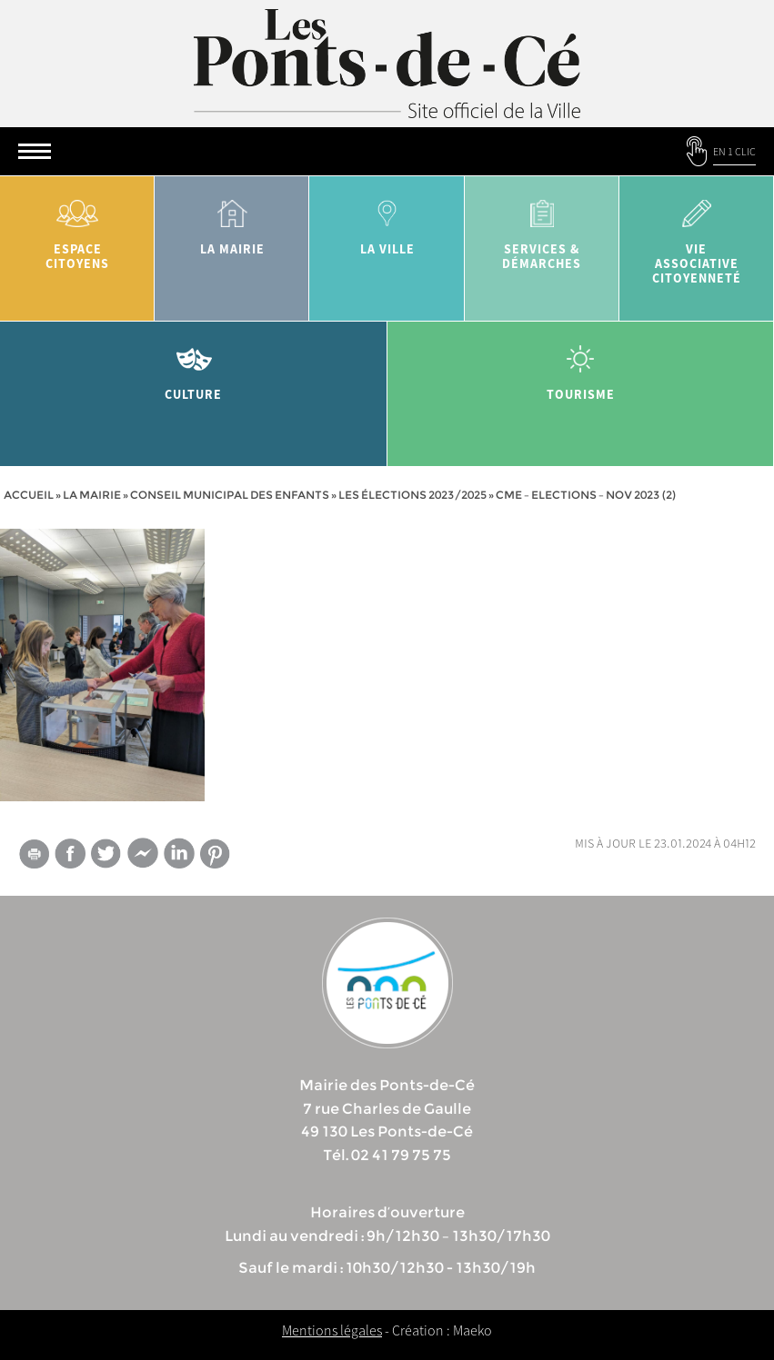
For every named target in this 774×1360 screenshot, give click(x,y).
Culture (193, 366)
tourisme (581, 366)
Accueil (29, 494)
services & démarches (542, 228)
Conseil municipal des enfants (229, 494)
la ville (386, 221)
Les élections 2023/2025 (412, 494)
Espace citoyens (77, 228)
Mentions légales (332, 1330)
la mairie (232, 221)
